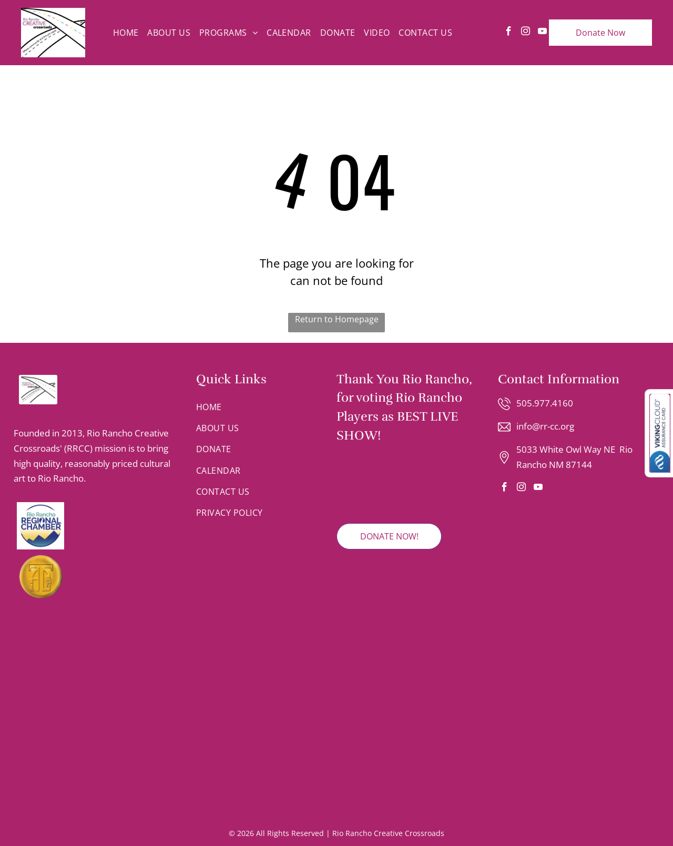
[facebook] (508, 32)
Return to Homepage (337, 319)
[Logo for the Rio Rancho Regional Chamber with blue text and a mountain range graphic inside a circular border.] (94, 525)
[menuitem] (125, 32)
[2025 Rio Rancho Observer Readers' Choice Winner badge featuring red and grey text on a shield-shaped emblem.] (364, 483)
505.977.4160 (544, 403)
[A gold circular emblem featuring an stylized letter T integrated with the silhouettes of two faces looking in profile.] (94, 576)
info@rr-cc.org (545, 426)
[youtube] (542, 32)
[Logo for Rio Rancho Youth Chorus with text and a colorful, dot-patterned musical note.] (113, 739)
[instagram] (525, 32)
